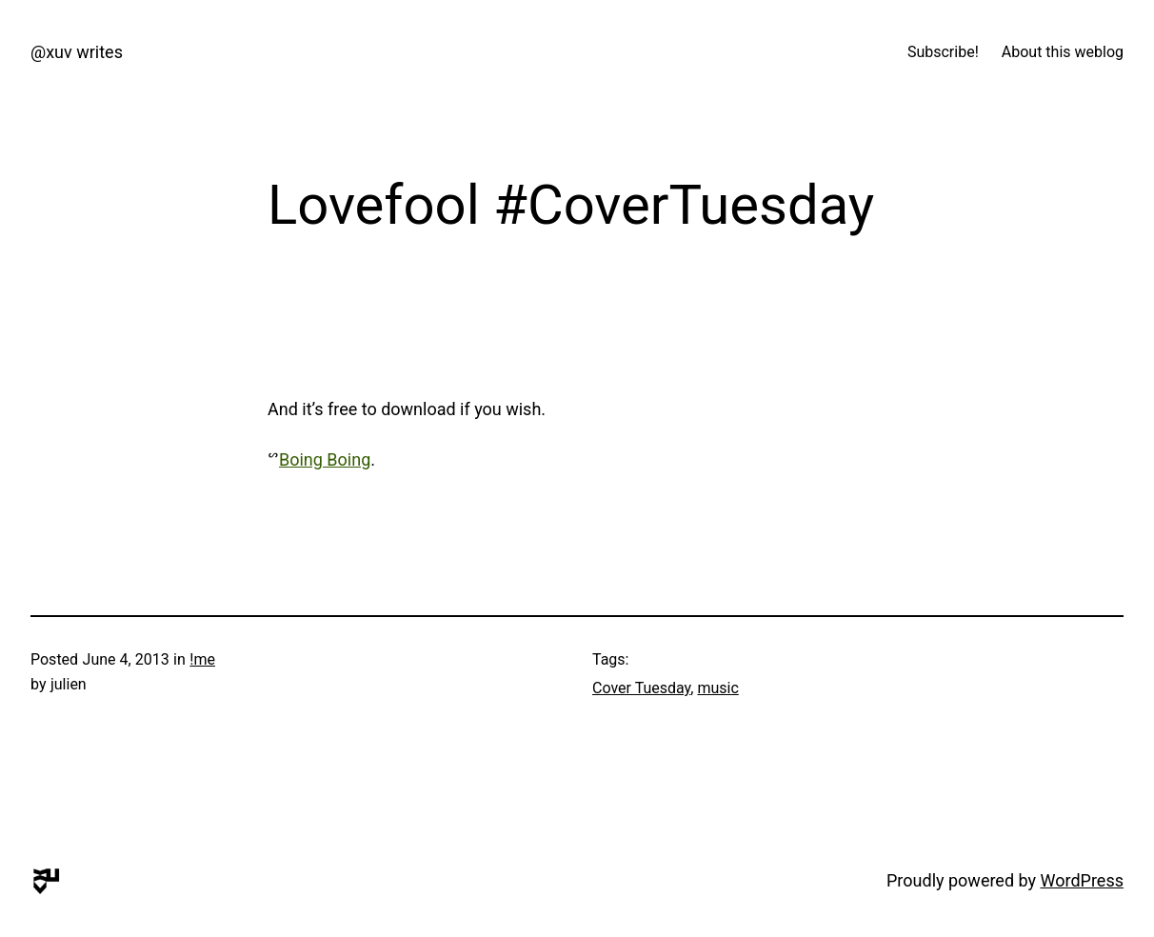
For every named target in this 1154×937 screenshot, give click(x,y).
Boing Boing (324, 459)
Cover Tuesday (641, 688)
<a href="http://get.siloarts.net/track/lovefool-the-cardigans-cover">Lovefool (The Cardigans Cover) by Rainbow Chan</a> (534, 325)
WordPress (1082, 880)
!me (202, 659)
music (717, 688)
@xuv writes (76, 52)
